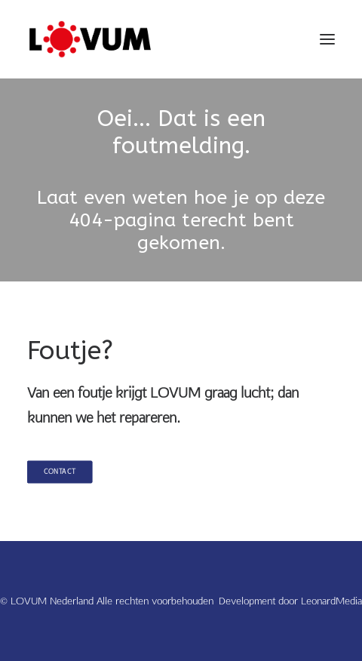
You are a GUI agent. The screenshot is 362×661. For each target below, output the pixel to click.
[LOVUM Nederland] (90, 39)
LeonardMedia (331, 601)
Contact (60, 471)
